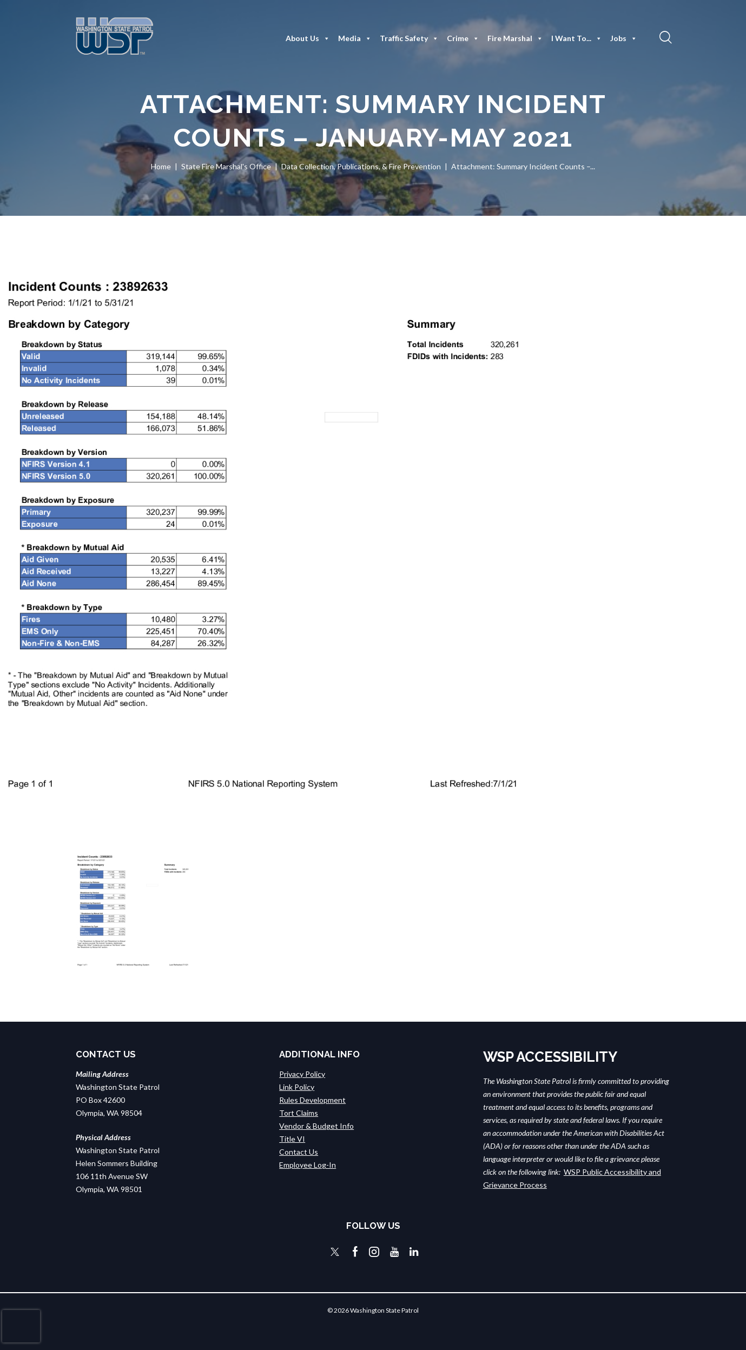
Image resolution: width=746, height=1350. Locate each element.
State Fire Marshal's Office (226, 166)
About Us (308, 38)
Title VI (292, 1138)
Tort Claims (298, 1112)
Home (161, 166)
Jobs (623, 38)
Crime (463, 38)
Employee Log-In (307, 1164)
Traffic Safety (409, 38)
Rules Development (312, 1099)
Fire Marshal (515, 38)
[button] (664, 37)
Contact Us (298, 1151)
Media (355, 38)
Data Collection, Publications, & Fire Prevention (361, 166)
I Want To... (576, 38)
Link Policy (296, 1086)
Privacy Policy (302, 1073)
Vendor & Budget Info (316, 1125)
